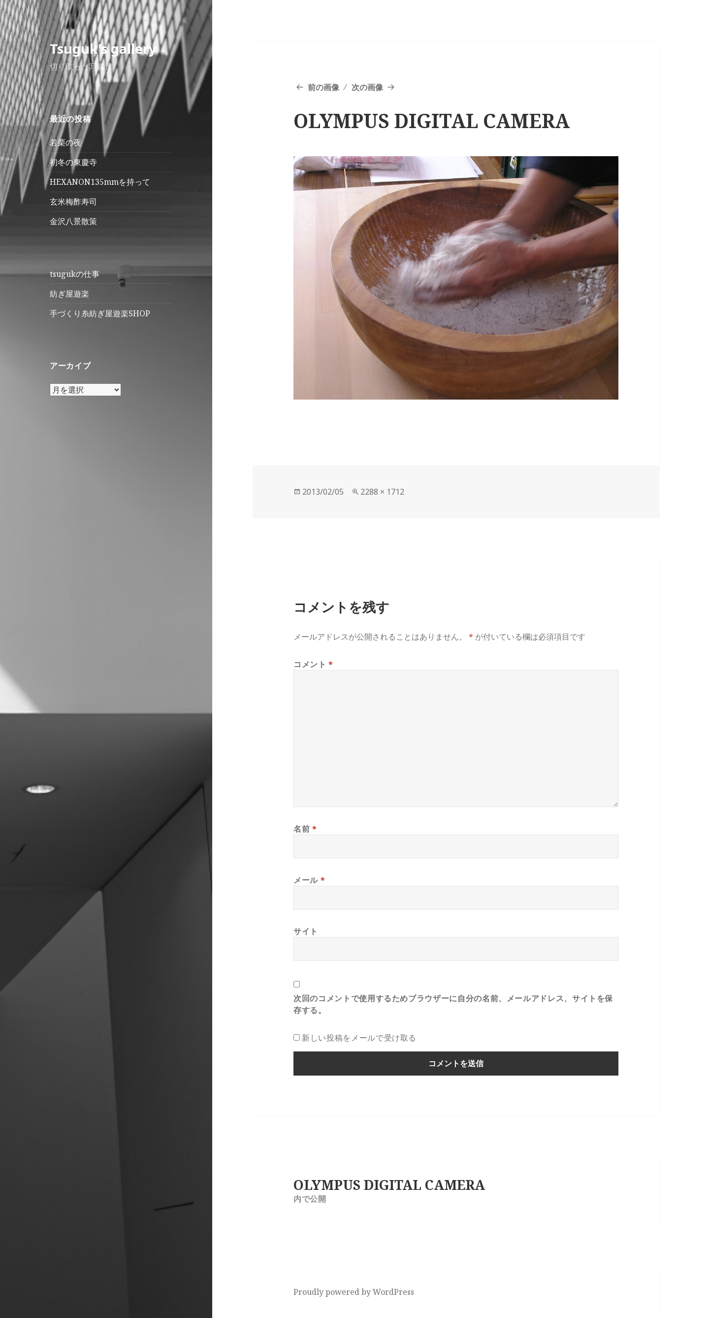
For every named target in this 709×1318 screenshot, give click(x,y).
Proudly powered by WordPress (353, 1291)
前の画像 (323, 87)
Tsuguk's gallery (103, 48)
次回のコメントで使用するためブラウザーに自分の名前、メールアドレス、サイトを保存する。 (453, 1004)
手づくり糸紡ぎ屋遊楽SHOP (100, 313)
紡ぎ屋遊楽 (69, 293)
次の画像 (367, 87)
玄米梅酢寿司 (73, 201)
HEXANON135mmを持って (100, 181)
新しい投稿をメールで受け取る (359, 1037)
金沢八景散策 (73, 221)
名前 (305, 828)
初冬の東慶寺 (73, 162)
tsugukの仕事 (74, 274)
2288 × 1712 (382, 491)
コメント (313, 664)
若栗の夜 (65, 142)
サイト (305, 931)
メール (309, 880)
